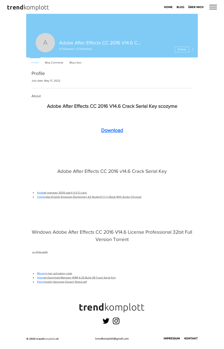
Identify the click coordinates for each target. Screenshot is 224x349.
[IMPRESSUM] (172, 338)
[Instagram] (116, 320)
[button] (213, 7)
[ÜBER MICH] (196, 6)
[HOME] (168, 6)
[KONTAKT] (191, 338)
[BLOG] (180, 6)
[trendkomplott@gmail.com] (112, 338)
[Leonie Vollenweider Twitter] (106, 320)
